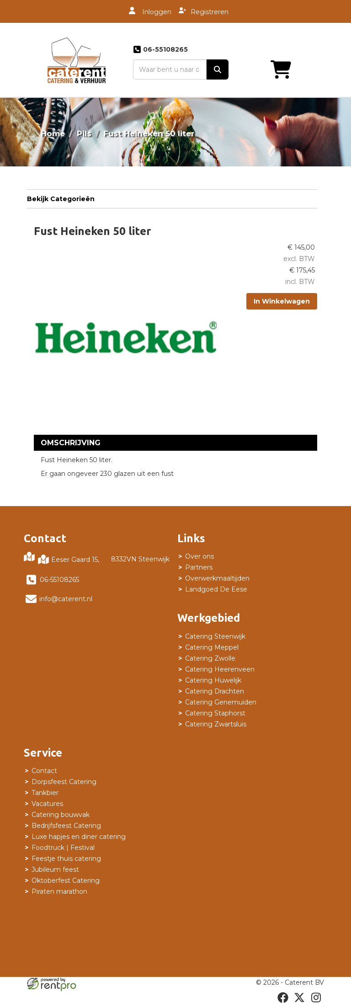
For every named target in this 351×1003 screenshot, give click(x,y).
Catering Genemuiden (220, 702)
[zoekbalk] (170, 69)
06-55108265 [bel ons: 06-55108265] (59, 580)
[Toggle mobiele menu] (307, 69)
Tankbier (45, 793)
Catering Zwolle (210, 658)
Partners (199, 567)
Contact (44, 771)
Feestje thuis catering (66, 858)
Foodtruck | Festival (63, 847)
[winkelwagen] (263, 69)
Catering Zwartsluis (215, 724)
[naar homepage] (76, 60)
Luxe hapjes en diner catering (79, 836)
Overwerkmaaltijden (217, 578)
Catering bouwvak (61, 815)
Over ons (199, 556)
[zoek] (218, 69)
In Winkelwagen (282, 301)
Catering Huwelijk (213, 680)
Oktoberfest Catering (66, 880)
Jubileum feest (55, 869)
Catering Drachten (214, 691)
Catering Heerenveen (220, 669)
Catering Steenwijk (215, 636)
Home (53, 133)
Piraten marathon (59, 891)
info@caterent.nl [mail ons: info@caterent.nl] (65, 599)
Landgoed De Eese (216, 589)
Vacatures (47, 804)
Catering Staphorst (215, 713)
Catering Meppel (212, 647)
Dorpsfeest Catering (64, 782)
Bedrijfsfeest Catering (66, 826)
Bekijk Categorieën (172, 198)
